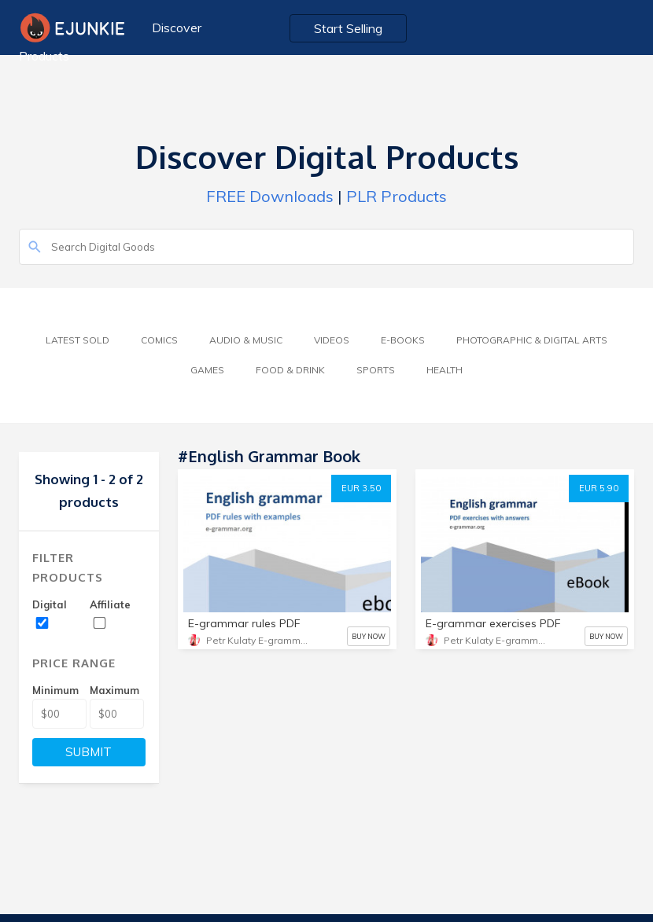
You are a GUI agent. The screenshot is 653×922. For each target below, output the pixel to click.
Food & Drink (290, 370)
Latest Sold (77, 340)
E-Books (403, 340)
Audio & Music (245, 340)
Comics (159, 340)
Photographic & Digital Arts (531, 340)
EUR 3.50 (361, 488)
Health (444, 370)
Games (207, 370)
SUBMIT (88, 751)
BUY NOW (369, 636)
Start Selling (348, 28)
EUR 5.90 (598, 488)
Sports (375, 370)
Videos (331, 340)
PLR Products (396, 196)
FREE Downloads (270, 196)
